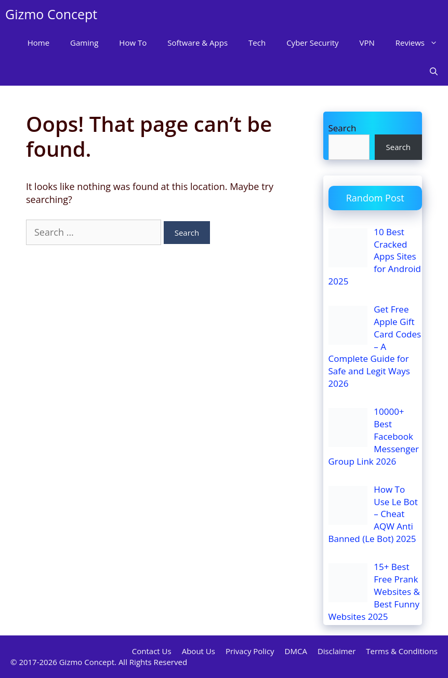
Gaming (84, 42)
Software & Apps (197, 42)
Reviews (422, 43)
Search (342, 128)
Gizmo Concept (51, 14)
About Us (198, 651)
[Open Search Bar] (433, 71)
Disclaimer (336, 651)
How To (133, 42)
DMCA (296, 651)
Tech (257, 42)
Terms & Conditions (402, 651)
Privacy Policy (250, 651)
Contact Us (152, 651)
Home (38, 42)
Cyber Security (312, 42)
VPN (367, 42)
